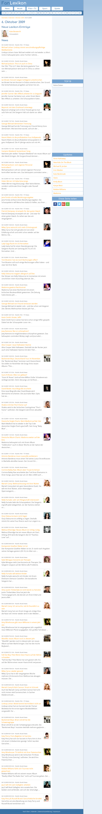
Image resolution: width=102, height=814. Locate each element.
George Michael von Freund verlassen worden (20, 303)
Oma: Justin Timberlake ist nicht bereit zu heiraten (21, 590)
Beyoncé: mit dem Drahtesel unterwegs (17, 107)
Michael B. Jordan (60, 166)
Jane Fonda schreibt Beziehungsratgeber (17, 197)
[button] (55, 204)
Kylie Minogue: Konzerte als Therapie (16, 560)
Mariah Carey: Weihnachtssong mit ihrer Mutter (20, 483)
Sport (44, 9)
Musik (19, 9)
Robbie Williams (59, 189)
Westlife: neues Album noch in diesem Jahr (18, 638)
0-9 (79, 13)
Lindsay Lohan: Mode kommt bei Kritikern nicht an (21, 703)
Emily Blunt (57, 182)
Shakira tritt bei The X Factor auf (14, 405)
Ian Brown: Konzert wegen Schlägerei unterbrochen (22, 80)
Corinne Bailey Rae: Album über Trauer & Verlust (21, 470)
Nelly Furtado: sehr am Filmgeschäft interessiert (20, 500)
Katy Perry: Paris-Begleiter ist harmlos (16, 736)
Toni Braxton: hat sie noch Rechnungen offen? (20, 260)
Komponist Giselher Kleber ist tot (15, 546)
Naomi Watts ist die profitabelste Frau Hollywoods (21, 137)
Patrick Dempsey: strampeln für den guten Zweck (21, 211)
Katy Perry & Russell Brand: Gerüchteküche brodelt (22, 798)
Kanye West (58, 185)
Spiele (57, 9)
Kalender (11, 18)
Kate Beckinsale (59, 174)
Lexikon (14, 3)
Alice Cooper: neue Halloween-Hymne (16, 345)
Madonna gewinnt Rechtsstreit (14, 287)
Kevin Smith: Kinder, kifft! (11, 317)
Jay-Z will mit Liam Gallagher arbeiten (16, 785)
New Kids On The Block (62, 162)
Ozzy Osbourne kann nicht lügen (14, 516)
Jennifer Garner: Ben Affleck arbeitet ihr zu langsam (22, 93)
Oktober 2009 (20, 18)
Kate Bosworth (15, 31)
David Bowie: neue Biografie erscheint (16, 388)
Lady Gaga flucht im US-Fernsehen (15, 243)
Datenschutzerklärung (45, 811)
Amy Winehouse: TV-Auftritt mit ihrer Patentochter (21, 752)
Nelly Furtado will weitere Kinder (14, 573)
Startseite (4, 18)
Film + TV (32, 9)
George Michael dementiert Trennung (16, 123)
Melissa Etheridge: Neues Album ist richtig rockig (21, 530)
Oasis (55, 178)
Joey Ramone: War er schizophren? (15, 331)
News (7, 9)
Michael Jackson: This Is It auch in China (17, 63)
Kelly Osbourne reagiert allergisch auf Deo (18, 273)
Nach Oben (26, 811)
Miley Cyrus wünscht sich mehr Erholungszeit (19, 227)
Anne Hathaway (59, 158)
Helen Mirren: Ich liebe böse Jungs (15, 181)
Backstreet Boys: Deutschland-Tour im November (21, 358)
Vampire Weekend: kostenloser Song (16, 151)
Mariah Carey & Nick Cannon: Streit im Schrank (20, 687)
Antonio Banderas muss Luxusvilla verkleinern (20, 456)
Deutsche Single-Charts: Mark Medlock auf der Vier (21, 421)
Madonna (57, 193)
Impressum (56, 811)
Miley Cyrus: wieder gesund (12, 671)
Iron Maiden (58, 170)
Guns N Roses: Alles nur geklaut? (14, 375)
